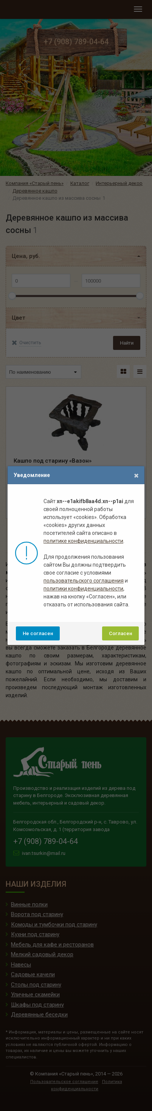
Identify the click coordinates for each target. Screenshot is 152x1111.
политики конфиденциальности (83, 589)
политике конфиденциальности (83, 541)
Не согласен (38, 633)
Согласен (120, 633)
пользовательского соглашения (83, 581)
